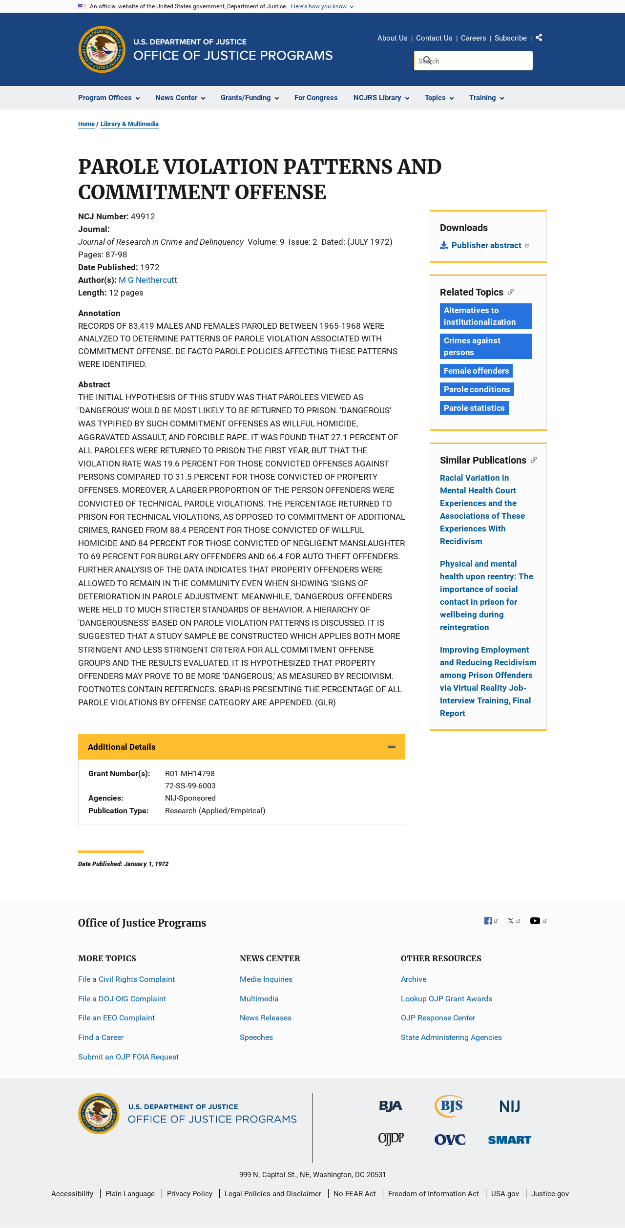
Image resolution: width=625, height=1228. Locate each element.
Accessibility (72, 1193)
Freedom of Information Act (433, 1193)
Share (542, 39)
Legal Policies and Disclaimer (273, 1193)
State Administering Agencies (451, 1037)
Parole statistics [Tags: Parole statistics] (474, 408)
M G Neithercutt (148, 280)
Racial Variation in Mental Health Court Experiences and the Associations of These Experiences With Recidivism (482, 509)
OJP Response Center (438, 1017)
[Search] (473, 60)
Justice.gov (550, 1193)
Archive (413, 979)
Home (86, 123)
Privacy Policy (189, 1193)
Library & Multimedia (130, 123)
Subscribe (511, 38)
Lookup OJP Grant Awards (446, 998)
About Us (392, 38)
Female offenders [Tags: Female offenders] (476, 371)
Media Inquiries (266, 979)
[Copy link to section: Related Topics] (508, 291)
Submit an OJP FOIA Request (128, 1056)
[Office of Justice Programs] (102, 49)
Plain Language (130, 1193)
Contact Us (434, 38)
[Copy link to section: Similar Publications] (531, 459)
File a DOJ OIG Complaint (122, 998)
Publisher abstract (491, 245)
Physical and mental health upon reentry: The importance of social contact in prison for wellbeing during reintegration (486, 595)
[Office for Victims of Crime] (450, 1139)
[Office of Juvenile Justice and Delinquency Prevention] (391, 1141)
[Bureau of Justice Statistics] (450, 1113)
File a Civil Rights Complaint (126, 979)
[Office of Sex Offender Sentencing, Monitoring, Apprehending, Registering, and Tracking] (509, 1137)
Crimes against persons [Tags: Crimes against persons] (472, 346)
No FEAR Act (354, 1193)
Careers (473, 38)
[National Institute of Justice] (510, 1102)
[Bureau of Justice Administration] (390, 1101)
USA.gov (505, 1193)
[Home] (233, 49)
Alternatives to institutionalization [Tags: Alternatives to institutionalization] (480, 316)
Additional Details (122, 747)
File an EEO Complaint (116, 1017)
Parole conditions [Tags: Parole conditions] (477, 389)
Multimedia (259, 998)
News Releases (266, 1017)
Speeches (256, 1037)
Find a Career (101, 1037)
